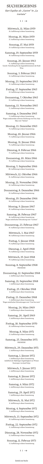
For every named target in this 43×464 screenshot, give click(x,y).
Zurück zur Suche (21, 461)
